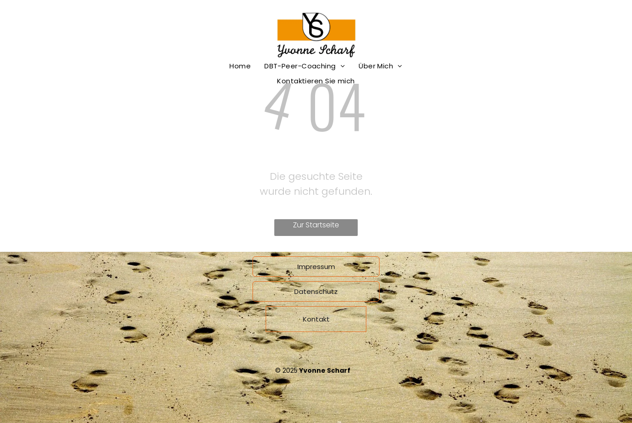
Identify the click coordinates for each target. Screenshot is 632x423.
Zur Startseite (316, 225)
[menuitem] (240, 65)
